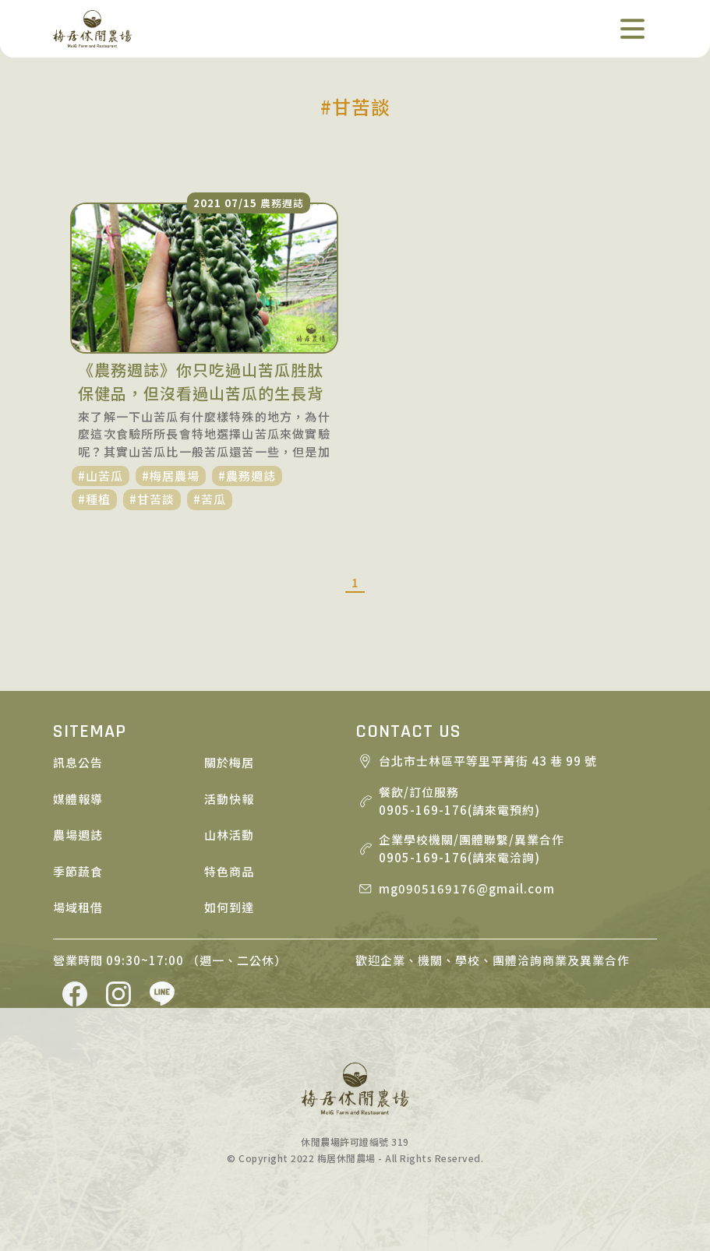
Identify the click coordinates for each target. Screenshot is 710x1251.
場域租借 (78, 907)
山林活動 (229, 834)
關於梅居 (229, 762)
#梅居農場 (171, 475)
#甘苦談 (152, 499)
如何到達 (229, 907)
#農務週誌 (247, 475)
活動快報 (229, 799)
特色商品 (229, 871)
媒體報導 (78, 799)
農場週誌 (78, 834)
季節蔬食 (78, 871)
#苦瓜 (209, 499)
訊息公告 (78, 762)
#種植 (94, 499)
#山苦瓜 (100, 475)
